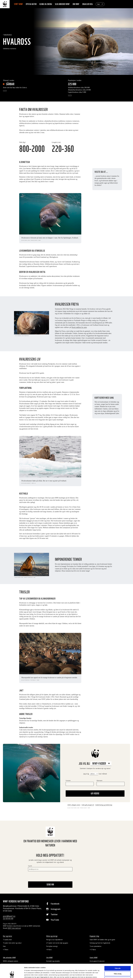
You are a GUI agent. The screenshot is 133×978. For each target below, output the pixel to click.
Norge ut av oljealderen (54, 940)
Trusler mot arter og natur (12, 943)
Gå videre (95, 793)
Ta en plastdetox (95, 946)
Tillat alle (118, 955)
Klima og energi (46, 4)
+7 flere (5, 950)
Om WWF (76, 4)
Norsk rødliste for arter (79, 327)
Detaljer (98, 974)
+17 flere (93, 950)
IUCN (5, 91)
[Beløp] (93, 773)
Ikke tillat (118, 966)
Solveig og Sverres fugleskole (100, 943)
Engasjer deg (87, 4)
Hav (4, 946)
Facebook (55, 903)
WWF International (14, 928)
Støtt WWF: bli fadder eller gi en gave (102, 940)
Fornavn (68, 780)
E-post (30, 866)
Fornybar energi (52, 946)
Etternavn (99, 780)
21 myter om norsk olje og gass (57, 943)
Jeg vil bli (95, 763)
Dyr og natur (31, 4)
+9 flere (49, 950)
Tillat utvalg (117, 961)
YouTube (55, 920)
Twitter (54, 914)
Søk (98, 4)
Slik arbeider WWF (62, 4)
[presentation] (42, 876)
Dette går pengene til (88, 805)
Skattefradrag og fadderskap (103, 805)
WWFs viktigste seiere (74, 805)
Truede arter (7, 940)
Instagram (55, 909)
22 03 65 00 (8, 918)
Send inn (50, 884)
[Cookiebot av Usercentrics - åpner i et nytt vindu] (12, 974)
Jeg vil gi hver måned (95, 773)
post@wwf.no (9, 916)
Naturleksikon (8, 34)
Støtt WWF (18, 4)
